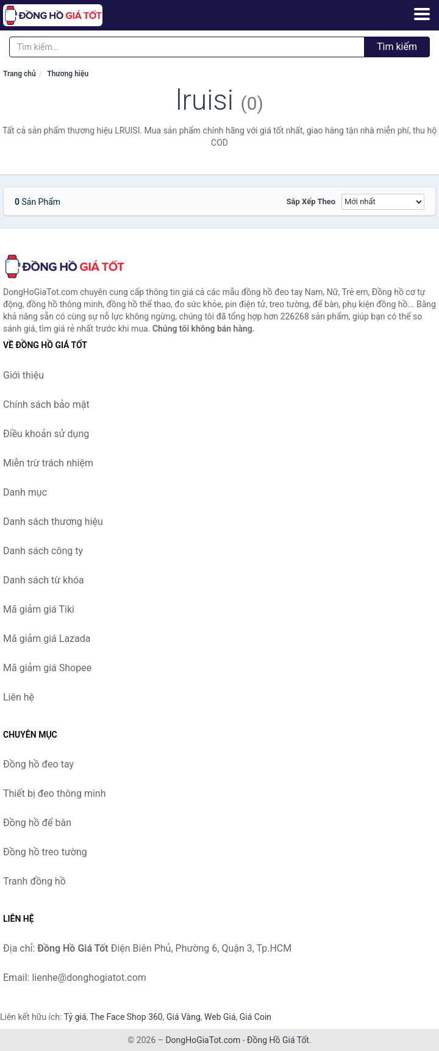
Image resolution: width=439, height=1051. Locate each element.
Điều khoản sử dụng (46, 434)
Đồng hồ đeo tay (38, 764)
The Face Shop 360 (126, 1017)
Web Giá (220, 1017)
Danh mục (25, 492)
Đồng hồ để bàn (37, 822)
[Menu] (422, 14)
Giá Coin (255, 1017)
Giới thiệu (23, 375)
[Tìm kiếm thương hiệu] (187, 47)
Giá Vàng (183, 1017)
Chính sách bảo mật (46, 404)
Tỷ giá (75, 1017)
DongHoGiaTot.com (202, 1040)
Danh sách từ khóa (43, 580)
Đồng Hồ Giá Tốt (278, 1040)
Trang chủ (19, 73)
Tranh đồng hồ (34, 881)
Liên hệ (18, 697)
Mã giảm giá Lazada (46, 638)
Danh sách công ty (43, 551)
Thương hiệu (67, 73)
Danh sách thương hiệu (53, 521)
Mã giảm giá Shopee (47, 668)
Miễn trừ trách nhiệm (48, 463)
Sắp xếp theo (311, 201)
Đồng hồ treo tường (45, 852)
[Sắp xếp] (382, 202)
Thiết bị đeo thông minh (54, 793)
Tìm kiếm (397, 46)
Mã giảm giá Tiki (38, 609)
